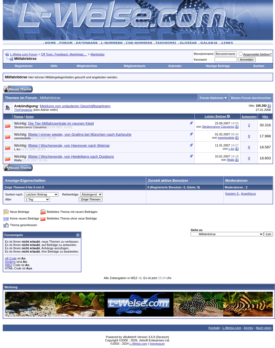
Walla (30, 160)
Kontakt (214, 328)
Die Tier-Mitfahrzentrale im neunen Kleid (61, 123)
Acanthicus (248, 193)
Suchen (258, 66)
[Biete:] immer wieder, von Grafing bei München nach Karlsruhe (79, 134)
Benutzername (204, 53)
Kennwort (200, 59)
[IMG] (8, 265)
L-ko (30, 149)
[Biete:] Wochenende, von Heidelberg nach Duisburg (71, 156)
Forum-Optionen (211, 98)
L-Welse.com (232, 328)
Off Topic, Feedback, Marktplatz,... (64, 54)
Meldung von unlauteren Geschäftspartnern (75, 106)
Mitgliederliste (87, 66)
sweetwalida (35, 138)
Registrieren (24, 66)
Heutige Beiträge (218, 66)
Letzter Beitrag (215, 116)
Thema (18, 116)
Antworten (249, 116)
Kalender (175, 66)
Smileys (10, 261)
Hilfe (54, 66)
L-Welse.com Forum (24, 54)
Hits (265, 116)
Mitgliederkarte (134, 66)
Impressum (157, 343)
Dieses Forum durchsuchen (251, 98)
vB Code (11, 258)
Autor (30, 116)
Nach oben (263, 328)
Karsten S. (232, 193)
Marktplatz (97, 54)
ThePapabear (23, 109)
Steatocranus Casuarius (43, 127)
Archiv (248, 328)
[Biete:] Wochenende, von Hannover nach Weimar (69, 145)
